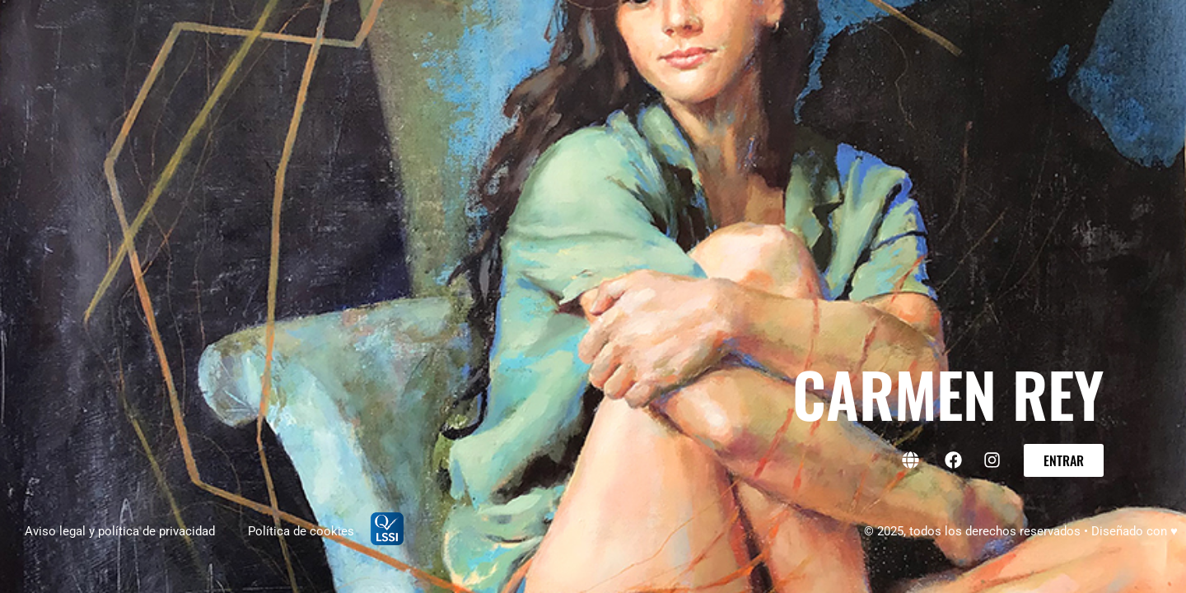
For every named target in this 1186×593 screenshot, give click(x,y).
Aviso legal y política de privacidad (120, 531)
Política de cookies (301, 531)
